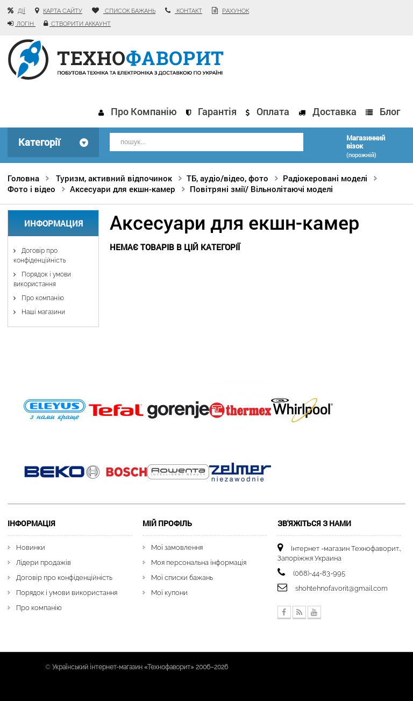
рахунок (235, 11)
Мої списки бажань (182, 575)
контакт (188, 11)
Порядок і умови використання (66, 590)
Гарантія (217, 111)
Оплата (273, 111)
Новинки (30, 545)
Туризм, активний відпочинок (114, 176)
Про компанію (144, 111)
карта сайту (62, 11)
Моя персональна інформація (198, 560)
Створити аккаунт (80, 23)
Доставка (334, 111)
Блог (390, 111)
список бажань (129, 11)
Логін (25, 23)
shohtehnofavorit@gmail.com (341, 586)
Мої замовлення (177, 545)
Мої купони (169, 590)
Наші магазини (42, 310)
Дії (21, 11)
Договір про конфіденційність (64, 575)
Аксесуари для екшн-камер (122, 186)
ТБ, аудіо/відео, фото (227, 176)
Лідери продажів (43, 560)
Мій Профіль (167, 521)
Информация (53, 221)
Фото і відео (31, 186)
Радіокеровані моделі (325, 176)
